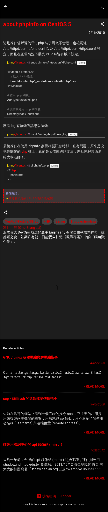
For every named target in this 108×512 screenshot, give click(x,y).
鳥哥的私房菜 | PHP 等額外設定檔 (31, 198)
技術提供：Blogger (54, 496)
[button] (102, 24)
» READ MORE (94, 386)
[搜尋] (102, 8)
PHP (46, 221)
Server (60, 221)
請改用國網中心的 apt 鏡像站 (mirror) (32, 444)
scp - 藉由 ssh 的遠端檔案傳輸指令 (30, 399)
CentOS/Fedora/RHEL (21, 221)
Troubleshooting (83, 221)
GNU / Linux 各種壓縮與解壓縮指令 (30, 357)
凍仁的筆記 (28, 6)
